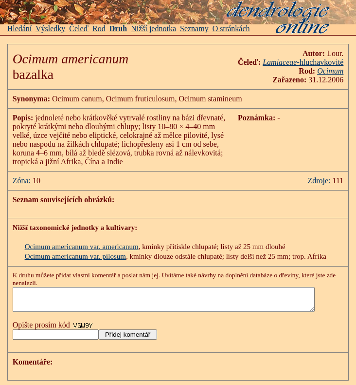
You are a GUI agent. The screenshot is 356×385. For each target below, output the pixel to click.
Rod (99, 28)
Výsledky (50, 28)
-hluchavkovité (310, 62)
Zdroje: (326, 180)
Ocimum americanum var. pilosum (75, 256)
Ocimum (337, 71)
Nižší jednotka (153, 28)
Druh (118, 28)
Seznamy (194, 28)
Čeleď (79, 28)
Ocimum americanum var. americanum (82, 246)
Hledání (19, 28)
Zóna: (22, 180)
